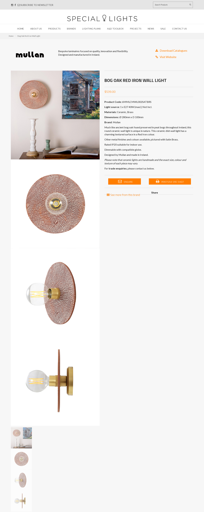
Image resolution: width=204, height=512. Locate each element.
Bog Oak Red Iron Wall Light (29, 36)
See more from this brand (123, 194)
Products (54, 28)
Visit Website (165, 57)
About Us (36, 28)
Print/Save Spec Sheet (170, 181)
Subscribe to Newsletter (35, 5)
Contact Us (179, 28)
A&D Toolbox (115, 28)
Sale (163, 28)
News (151, 28)
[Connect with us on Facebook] (15, 5)
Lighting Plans (91, 28)
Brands (71, 28)
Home (20, 28)
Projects (135, 28)
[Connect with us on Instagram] (12, 5)
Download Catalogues (171, 50)
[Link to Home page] (102, 18)
